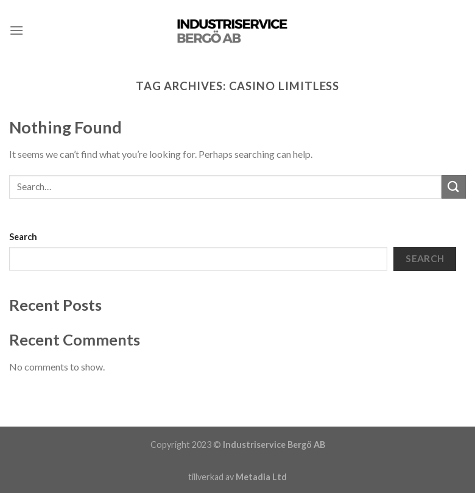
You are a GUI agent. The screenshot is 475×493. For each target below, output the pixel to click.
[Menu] (16, 30)
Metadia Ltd (261, 477)
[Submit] (454, 187)
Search (23, 237)
